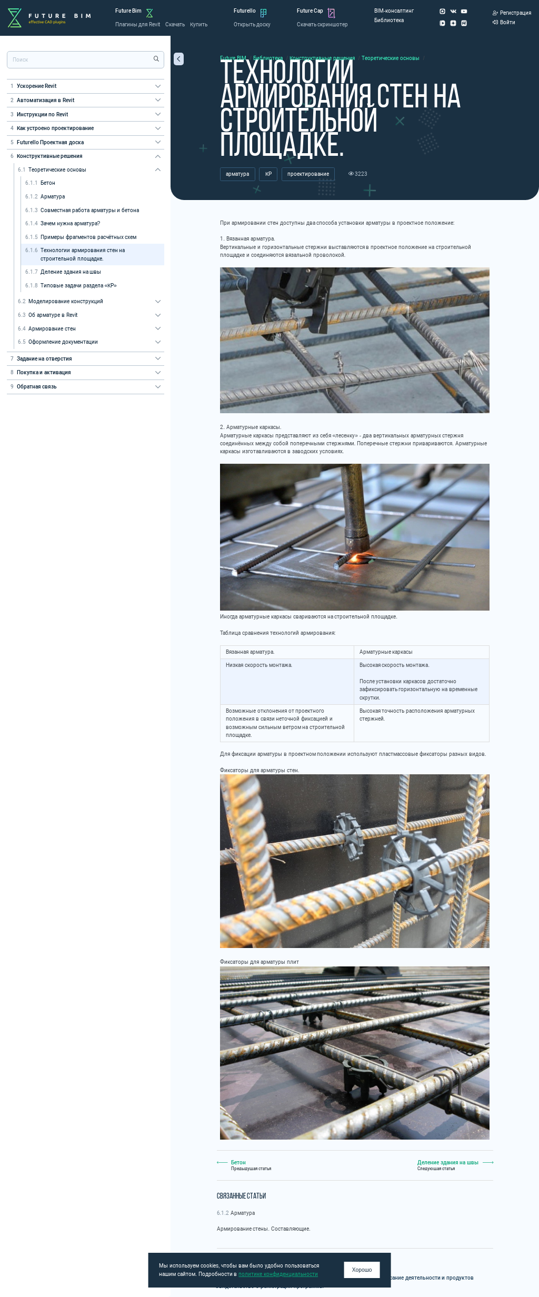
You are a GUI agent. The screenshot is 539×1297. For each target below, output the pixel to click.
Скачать (175, 24)
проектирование (308, 174)
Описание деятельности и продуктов (427, 1277)
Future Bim (128, 10)
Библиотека (389, 20)
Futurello (245, 10)
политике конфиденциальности (278, 1274)
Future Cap (310, 10)
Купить (198, 24)
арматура (237, 174)
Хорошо (362, 1270)
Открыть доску (252, 24)
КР (268, 174)
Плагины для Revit (137, 24)
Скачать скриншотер (322, 24)
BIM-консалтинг (394, 10)
